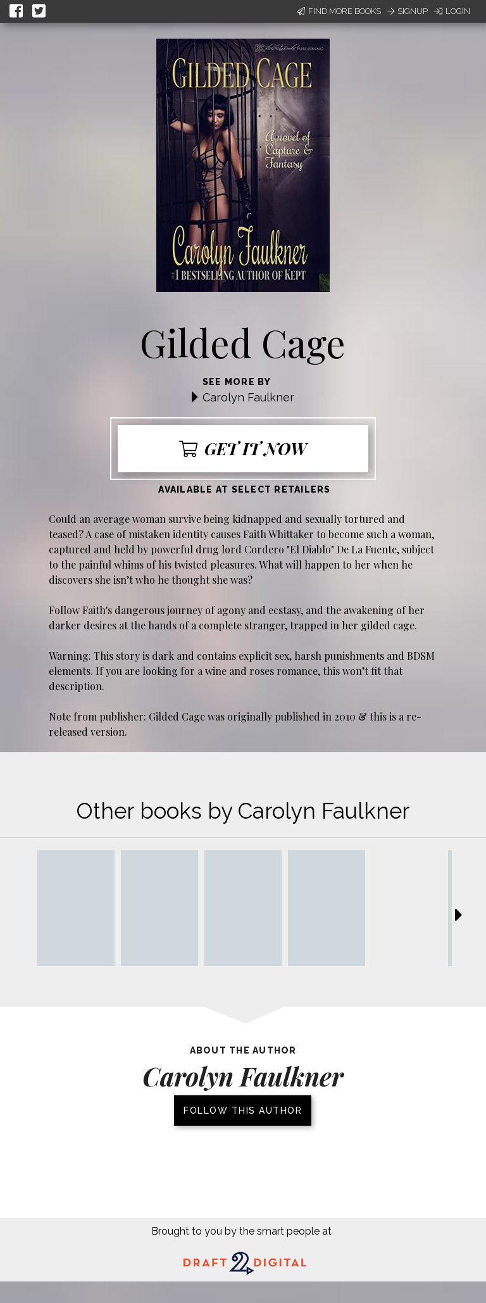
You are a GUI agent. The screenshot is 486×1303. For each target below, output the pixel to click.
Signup (407, 11)
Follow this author (243, 1110)
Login (452, 11)
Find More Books (339, 11)
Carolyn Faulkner (248, 397)
